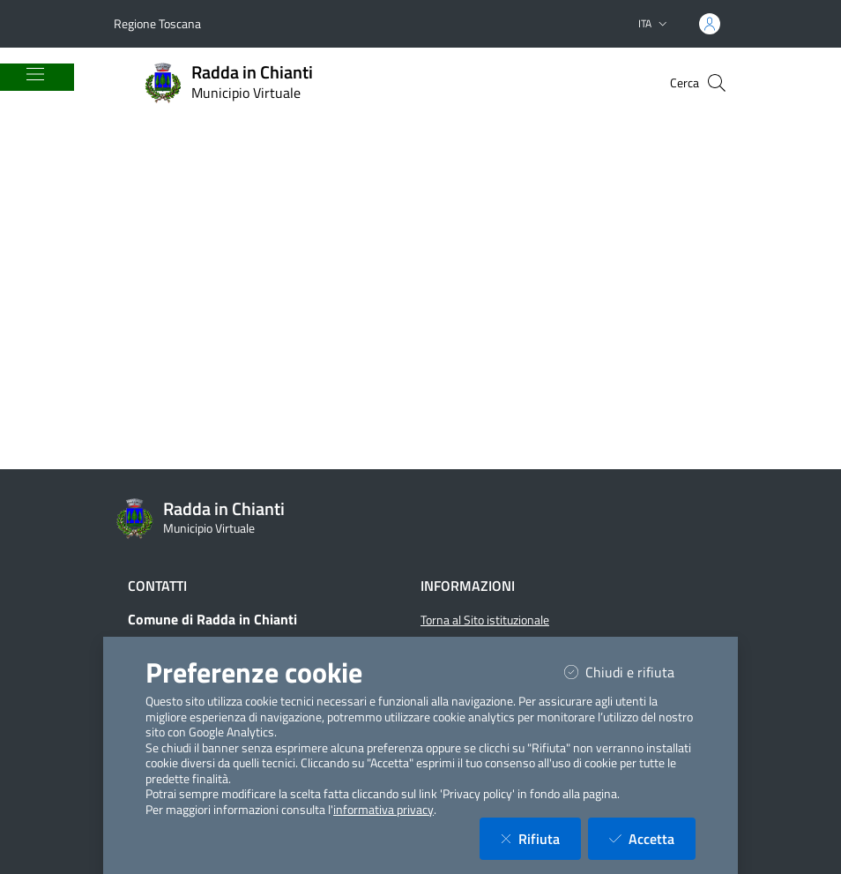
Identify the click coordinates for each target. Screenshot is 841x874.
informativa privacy (383, 809)
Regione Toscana (157, 23)
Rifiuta (541, 838)
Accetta (652, 838)
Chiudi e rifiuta (630, 672)
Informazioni (467, 585)
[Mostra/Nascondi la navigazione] (35, 74)
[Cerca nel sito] (716, 82)
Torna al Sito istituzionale (484, 620)
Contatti (157, 585)
